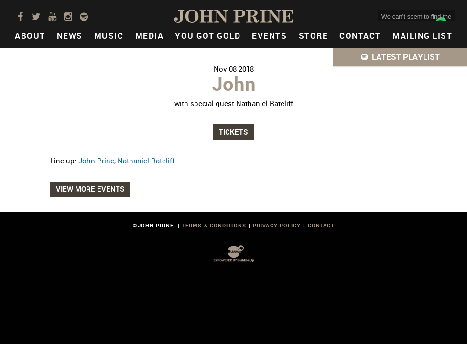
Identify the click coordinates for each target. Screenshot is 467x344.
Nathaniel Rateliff (146, 160)
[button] (400, 57)
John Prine (96, 160)
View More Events (90, 189)
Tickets (233, 132)
